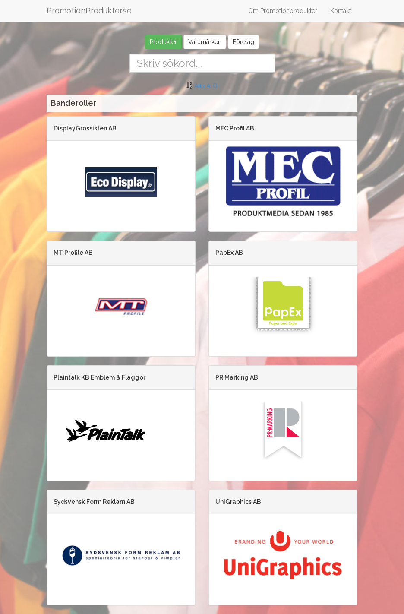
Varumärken (204, 41)
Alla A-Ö (206, 85)
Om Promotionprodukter (282, 10)
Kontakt (340, 10)
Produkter (163, 41)
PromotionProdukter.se (89, 10)
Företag (243, 41)
